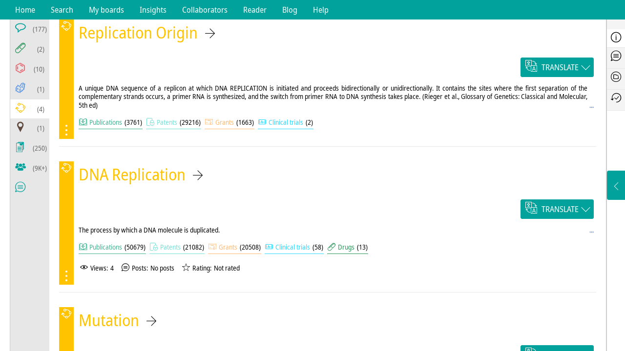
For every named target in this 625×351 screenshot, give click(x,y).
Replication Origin (138, 32)
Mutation (109, 320)
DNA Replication (132, 174)
